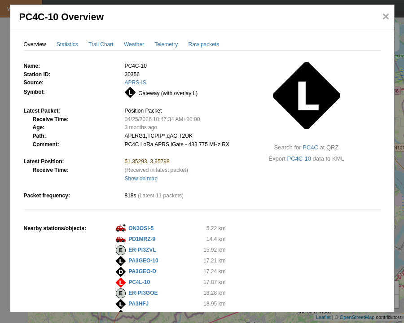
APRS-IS (135, 82)
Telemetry (166, 44)
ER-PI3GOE (143, 293)
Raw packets (204, 44)
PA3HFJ (138, 304)
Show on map (141, 178)
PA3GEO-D (142, 271)
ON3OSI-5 (141, 228)
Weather (134, 44)
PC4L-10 (139, 282)
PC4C (310, 147)
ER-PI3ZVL (142, 250)
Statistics (67, 44)
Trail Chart (101, 44)
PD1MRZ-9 (141, 239)
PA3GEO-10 (143, 261)
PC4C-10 (299, 158)
